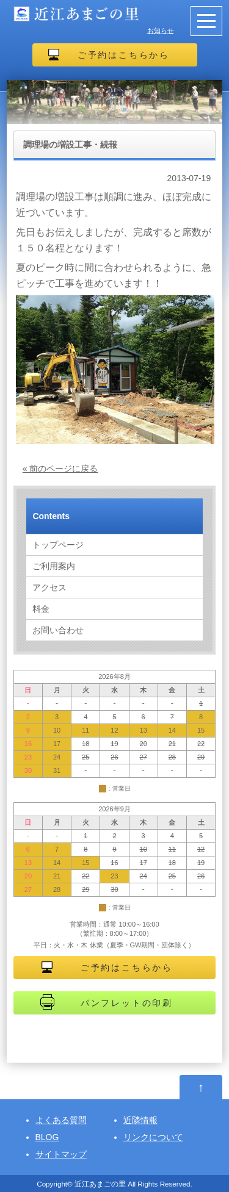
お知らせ (160, 30)
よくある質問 (61, 1120)
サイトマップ (61, 1154)
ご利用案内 (53, 566)
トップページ (58, 545)
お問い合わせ (58, 630)
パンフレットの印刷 (127, 1003)
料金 (40, 609)
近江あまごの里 (100, 1184)
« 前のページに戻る (60, 468)
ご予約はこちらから (124, 55)
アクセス (49, 587)
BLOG (47, 1137)
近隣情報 (140, 1120)
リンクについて (153, 1137)
